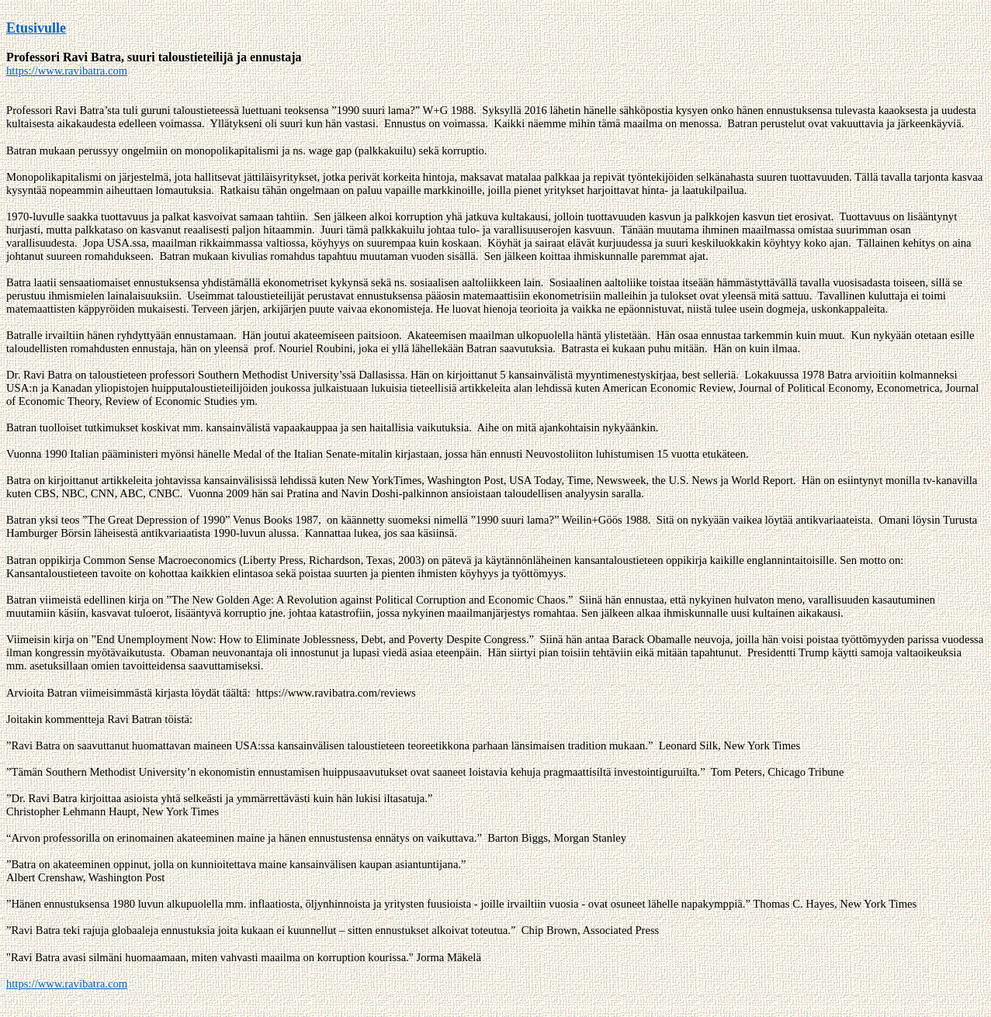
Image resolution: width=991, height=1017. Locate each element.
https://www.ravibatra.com (66, 70)
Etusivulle (36, 28)
